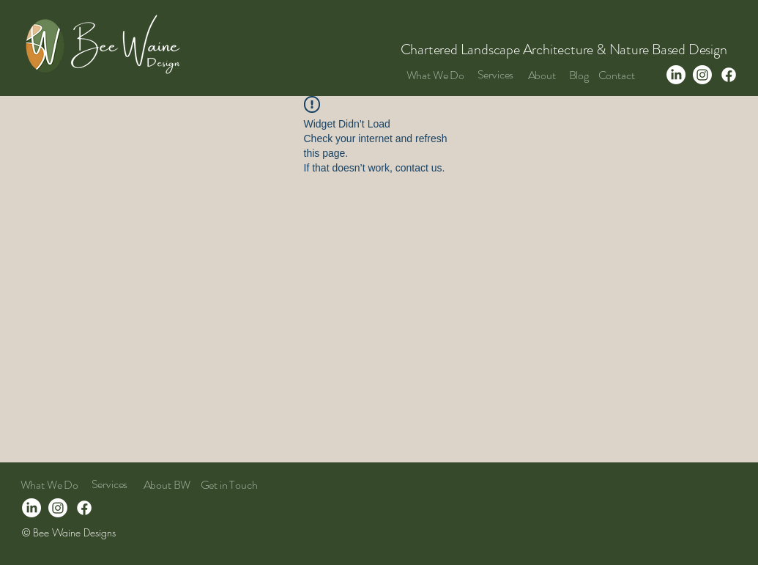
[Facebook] (728, 74)
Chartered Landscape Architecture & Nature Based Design (565, 49)
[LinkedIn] (675, 74)
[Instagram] (702, 74)
